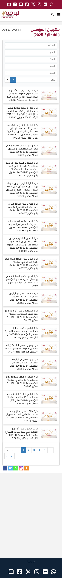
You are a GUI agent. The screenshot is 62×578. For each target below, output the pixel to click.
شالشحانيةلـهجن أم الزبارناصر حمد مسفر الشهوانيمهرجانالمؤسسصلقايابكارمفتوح (21, 315)
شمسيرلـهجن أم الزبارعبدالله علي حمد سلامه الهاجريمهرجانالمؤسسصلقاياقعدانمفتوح (21, 433)
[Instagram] (21, 468)
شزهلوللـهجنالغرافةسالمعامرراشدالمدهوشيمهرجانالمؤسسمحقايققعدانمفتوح (22, 150)
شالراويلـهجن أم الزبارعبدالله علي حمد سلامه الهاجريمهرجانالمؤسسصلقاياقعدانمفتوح (21, 333)
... (18, 450)
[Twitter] (10, 468)
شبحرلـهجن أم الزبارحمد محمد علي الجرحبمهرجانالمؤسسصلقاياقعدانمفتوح (24, 364)
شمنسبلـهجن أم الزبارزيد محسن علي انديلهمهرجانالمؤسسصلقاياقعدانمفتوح (23, 298)
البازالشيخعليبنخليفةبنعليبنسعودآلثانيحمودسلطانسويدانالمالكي (22, 189)
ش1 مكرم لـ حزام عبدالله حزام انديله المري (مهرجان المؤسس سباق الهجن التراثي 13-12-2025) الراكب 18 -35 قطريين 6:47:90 (22, 95)
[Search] (13, 80)
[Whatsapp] (15, 468)
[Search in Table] (37, 80)
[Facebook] (5, 468)
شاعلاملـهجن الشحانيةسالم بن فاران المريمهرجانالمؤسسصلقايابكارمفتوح (22, 281)
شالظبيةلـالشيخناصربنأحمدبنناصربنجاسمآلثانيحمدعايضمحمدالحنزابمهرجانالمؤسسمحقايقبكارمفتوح (22, 169)
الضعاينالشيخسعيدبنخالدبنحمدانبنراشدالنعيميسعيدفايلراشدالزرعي (22, 244)
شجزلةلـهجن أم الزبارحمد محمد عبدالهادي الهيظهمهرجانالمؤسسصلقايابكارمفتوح (22, 416)
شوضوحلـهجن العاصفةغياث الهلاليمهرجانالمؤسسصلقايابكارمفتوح (21, 348)
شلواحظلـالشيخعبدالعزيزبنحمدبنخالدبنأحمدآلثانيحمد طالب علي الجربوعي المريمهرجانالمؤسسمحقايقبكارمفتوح (22, 131)
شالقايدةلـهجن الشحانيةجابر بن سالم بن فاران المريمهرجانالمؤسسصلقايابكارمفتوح (22, 381)
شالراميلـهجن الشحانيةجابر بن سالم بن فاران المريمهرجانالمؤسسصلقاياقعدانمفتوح (22, 399)
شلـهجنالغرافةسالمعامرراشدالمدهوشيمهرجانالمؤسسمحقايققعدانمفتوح (23, 226)
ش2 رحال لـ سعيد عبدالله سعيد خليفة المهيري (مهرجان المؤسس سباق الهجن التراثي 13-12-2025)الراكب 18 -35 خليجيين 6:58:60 (21, 113)
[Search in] (7, 80)
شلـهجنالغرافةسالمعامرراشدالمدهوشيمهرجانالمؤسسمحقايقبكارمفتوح (23, 209)
